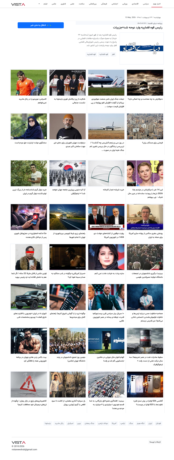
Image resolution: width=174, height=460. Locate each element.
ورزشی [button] (124, 4)
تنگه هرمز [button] (141, 423)
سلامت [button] (81, 4)
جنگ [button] (131, 423)
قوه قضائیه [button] (104, 54)
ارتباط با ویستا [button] (155, 442)
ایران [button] (150, 423)
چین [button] (79, 423)
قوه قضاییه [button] (91, 54)
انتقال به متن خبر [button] (40, 25)
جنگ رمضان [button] (89, 423)
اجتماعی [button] (115, 4)
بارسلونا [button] (48, 423)
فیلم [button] (45, 4)
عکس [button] (54, 4)
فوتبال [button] (158, 423)
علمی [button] (72, 4)
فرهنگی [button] (104, 4)
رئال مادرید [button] (59, 423)
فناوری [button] (63, 4)
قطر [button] (113, 54)
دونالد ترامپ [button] (103, 423)
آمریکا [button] (114, 423)
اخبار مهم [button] (157, 4)
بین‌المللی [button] (93, 4)
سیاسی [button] (146, 4)
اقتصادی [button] (135, 4)
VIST (18, 3)
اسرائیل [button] (70, 423)
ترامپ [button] (122, 423)
